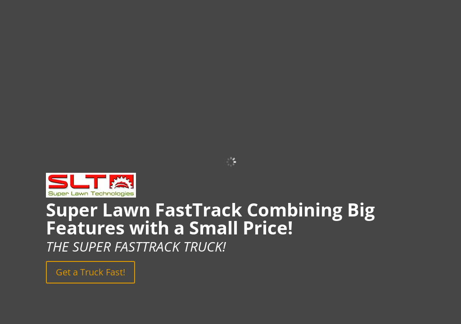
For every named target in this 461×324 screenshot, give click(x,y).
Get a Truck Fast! (90, 272)
